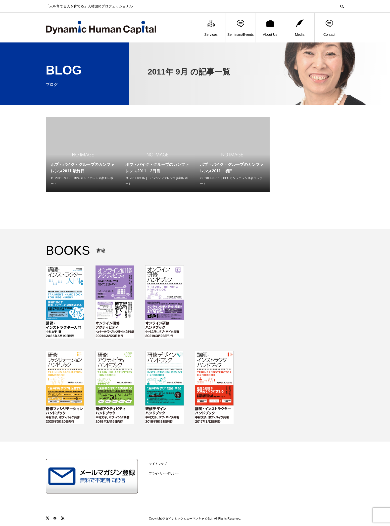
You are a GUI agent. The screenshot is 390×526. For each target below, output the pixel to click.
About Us (270, 28)
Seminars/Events (240, 28)
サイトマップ (158, 463)
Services (211, 28)
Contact (329, 28)
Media (299, 28)
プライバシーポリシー (164, 473)
